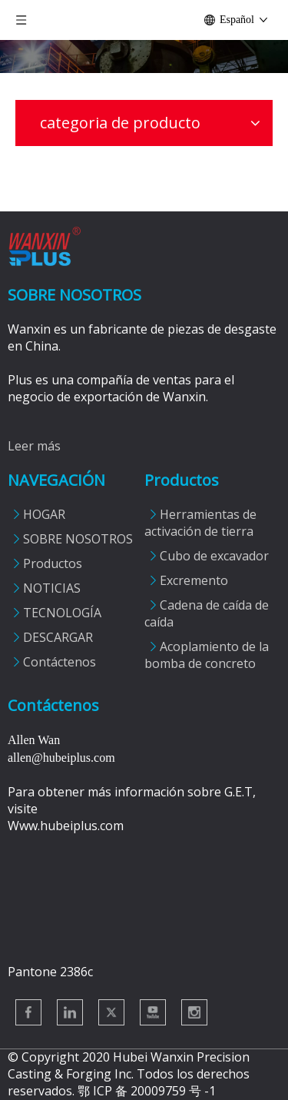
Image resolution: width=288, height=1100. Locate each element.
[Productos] (144, 56)
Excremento (194, 580)
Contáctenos (59, 661)
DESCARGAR (58, 637)
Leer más (34, 445)
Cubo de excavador (214, 555)
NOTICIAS (52, 588)
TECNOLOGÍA (62, 612)
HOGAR (44, 514)
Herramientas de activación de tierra (200, 523)
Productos (52, 563)
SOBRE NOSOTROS (78, 538)
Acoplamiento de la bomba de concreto (206, 655)
